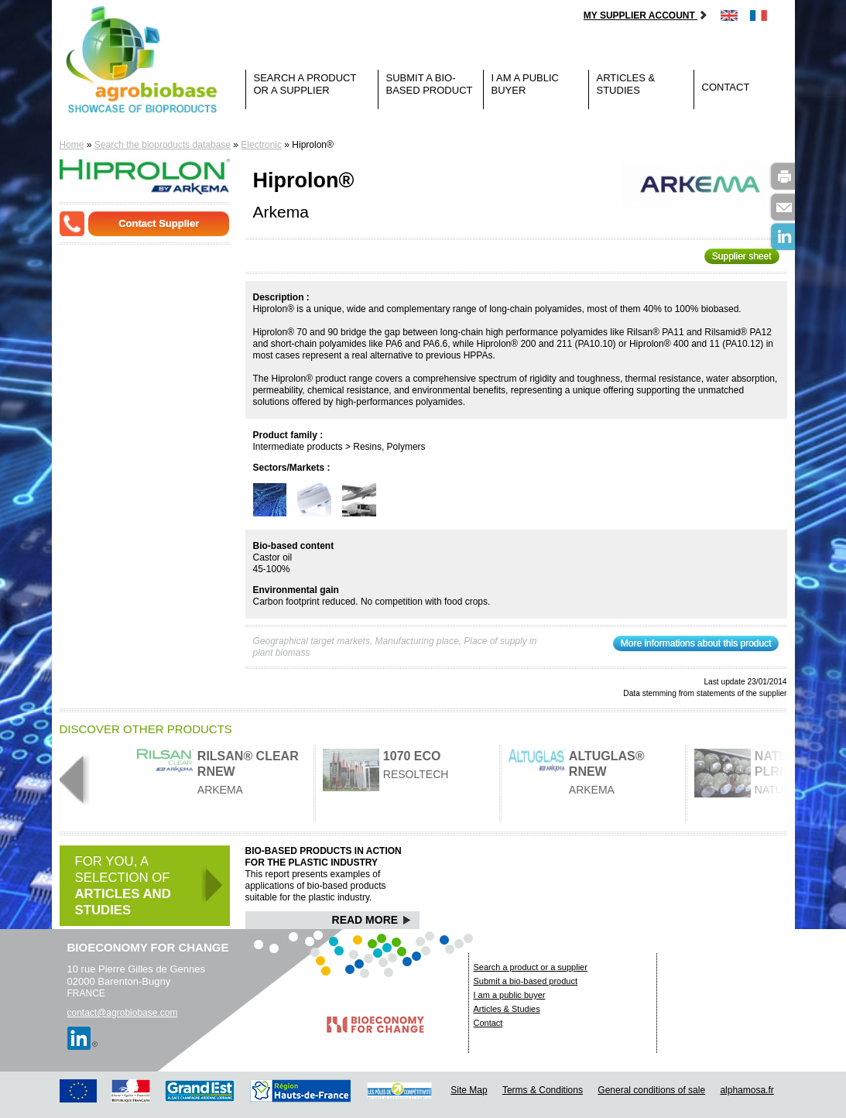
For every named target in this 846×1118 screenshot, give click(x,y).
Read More (372, 920)
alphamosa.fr (746, 1090)
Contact (726, 87)
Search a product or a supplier (305, 84)
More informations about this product (696, 643)
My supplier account (646, 15)
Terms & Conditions (542, 1090)
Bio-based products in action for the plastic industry (323, 856)
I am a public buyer (525, 84)
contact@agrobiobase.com (122, 1012)
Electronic (261, 144)
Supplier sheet (742, 256)
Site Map (468, 1090)
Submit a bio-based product (429, 84)
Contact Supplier (158, 223)
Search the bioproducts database (162, 144)
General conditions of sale (651, 1090)
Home (72, 144)
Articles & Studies (626, 84)
